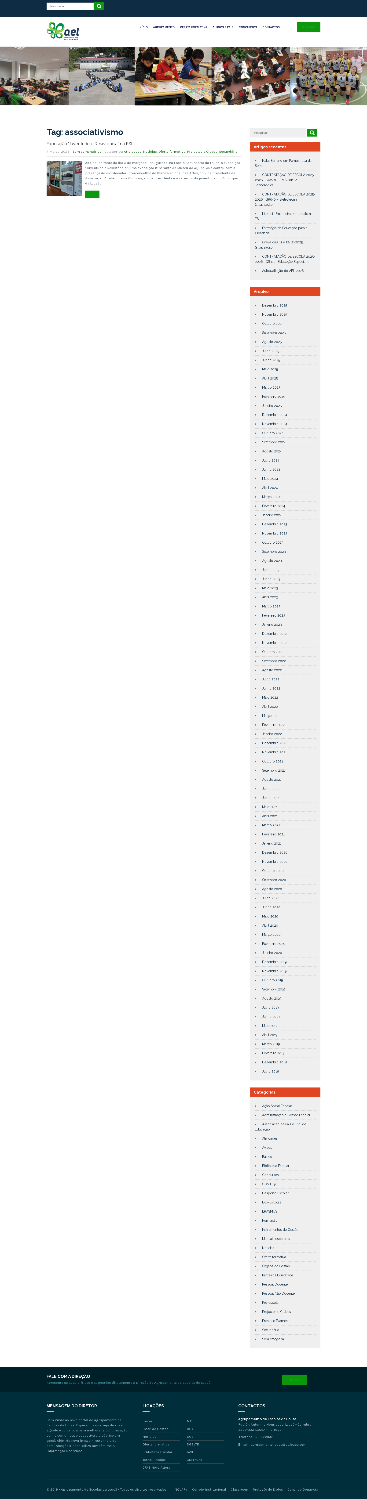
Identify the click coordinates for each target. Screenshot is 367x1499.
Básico (267, 1157)
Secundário (228, 151)
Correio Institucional (209, 1489)
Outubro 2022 (272, 652)
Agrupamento (164, 27)
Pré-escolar (271, 1302)
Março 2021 (271, 825)
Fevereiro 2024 (273, 506)
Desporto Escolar (275, 1193)
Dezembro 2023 (274, 524)
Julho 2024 (270, 460)
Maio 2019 (270, 1026)
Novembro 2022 (274, 643)
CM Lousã (194, 1460)
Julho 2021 (270, 789)
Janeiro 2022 (272, 734)
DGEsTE (193, 1444)
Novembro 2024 (274, 424)
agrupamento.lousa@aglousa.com (278, 1444)
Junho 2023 (271, 579)
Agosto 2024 (272, 451)
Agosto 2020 (272, 889)
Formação (270, 1220)
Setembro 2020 (274, 880)
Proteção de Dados (268, 1489)
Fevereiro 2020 (273, 944)
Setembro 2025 (274, 333)
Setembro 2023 (274, 551)
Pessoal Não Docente (278, 1293)
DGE (190, 1436)
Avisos (267, 1147)
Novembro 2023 (274, 533)
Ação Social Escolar (277, 1106)
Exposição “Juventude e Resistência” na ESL (90, 143)
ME (189, 1421)
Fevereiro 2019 (273, 1053)
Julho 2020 (270, 898)
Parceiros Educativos (278, 1275)
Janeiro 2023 (272, 624)
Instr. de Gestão (155, 1429)
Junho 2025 (271, 360)
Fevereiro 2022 (273, 725)
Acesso (309, 27)
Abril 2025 (270, 378)
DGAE (191, 1429)
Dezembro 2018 (274, 1062)
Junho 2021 (271, 798)
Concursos (248, 27)
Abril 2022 (270, 706)
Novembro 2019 (274, 971)
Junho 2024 (271, 469)
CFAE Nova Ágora (156, 1467)
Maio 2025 (270, 369)
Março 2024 (271, 497)
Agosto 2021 (271, 779)
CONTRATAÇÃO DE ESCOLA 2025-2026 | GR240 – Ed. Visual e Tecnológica (285, 180)
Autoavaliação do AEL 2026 (283, 271)
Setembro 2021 (273, 770)
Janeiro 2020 (272, 953)
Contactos (271, 27)
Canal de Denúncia (303, 1489)
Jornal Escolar (154, 1460)
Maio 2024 (270, 478)
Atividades (132, 151)
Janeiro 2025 (272, 406)
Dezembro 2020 (274, 852)
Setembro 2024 (274, 442)
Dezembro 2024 (274, 415)
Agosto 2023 (272, 561)
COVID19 (269, 1184)
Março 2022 (271, 716)
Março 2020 (271, 934)
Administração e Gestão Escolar (286, 1115)
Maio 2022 (270, 697)
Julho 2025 (270, 351)
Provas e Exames (275, 1321)
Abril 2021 (269, 816)
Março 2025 (271, 387)
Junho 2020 (271, 907)
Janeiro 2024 (272, 515)
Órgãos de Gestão (276, 1266)
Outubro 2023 (272, 542)
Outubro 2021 (272, 761)
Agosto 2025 (272, 342)
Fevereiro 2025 (273, 396)
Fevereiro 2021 (273, 834)
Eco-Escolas (271, 1202)
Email (294, 1380)
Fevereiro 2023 (273, 615)
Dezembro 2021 (274, 743)
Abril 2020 (270, 925)
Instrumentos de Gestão (280, 1230)
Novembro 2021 (274, 752)
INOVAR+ (180, 1489)
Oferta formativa (171, 151)
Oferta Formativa (193, 27)
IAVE (190, 1452)
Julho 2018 (270, 1071)
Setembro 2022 (274, 661)
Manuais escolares (276, 1239)
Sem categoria (273, 1339)
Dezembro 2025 (274, 305)
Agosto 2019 (271, 998)
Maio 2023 (270, 588)
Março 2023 (271, 606)
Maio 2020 (270, 916)
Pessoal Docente (275, 1284)
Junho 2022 (271, 688)
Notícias (150, 151)
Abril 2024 (270, 488)
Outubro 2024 (272, 433)
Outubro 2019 (272, 980)
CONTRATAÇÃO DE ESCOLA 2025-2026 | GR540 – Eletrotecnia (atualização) (285, 199)
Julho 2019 (270, 1007)
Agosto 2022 (272, 670)
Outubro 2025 (272, 323)
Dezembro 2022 (274, 634)
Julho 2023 (270, 570)
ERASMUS (269, 1211)
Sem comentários (87, 151)
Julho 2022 (270, 679)
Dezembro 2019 (274, 962)
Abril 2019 (269, 1035)
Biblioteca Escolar (275, 1166)
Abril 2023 (270, 597)
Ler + (92, 194)
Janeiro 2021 (271, 843)
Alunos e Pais (223, 27)
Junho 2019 (271, 1017)
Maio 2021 (270, 807)
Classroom (239, 1489)
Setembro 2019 (273, 989)
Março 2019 (271, 1044)
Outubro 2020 (273, 871)
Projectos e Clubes (202, 151)
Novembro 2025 (274, 314)
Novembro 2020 (274, 861)
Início (143, 27)
